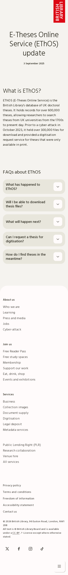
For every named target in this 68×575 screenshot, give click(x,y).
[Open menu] (59, 566)
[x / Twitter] (7, 548)
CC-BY (16, 532)
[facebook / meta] (19, 548)
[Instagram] (30, 548)
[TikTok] (42, 548)
